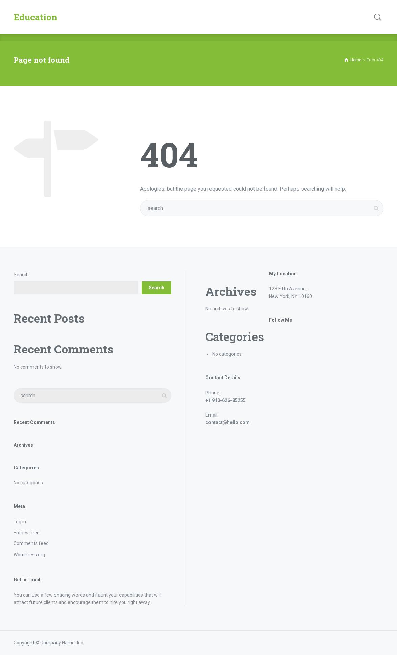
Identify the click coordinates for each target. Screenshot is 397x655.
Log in (20, 521)
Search (21, 274)
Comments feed (31, 543)
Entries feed (27, 532)
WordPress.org (29, 554)
